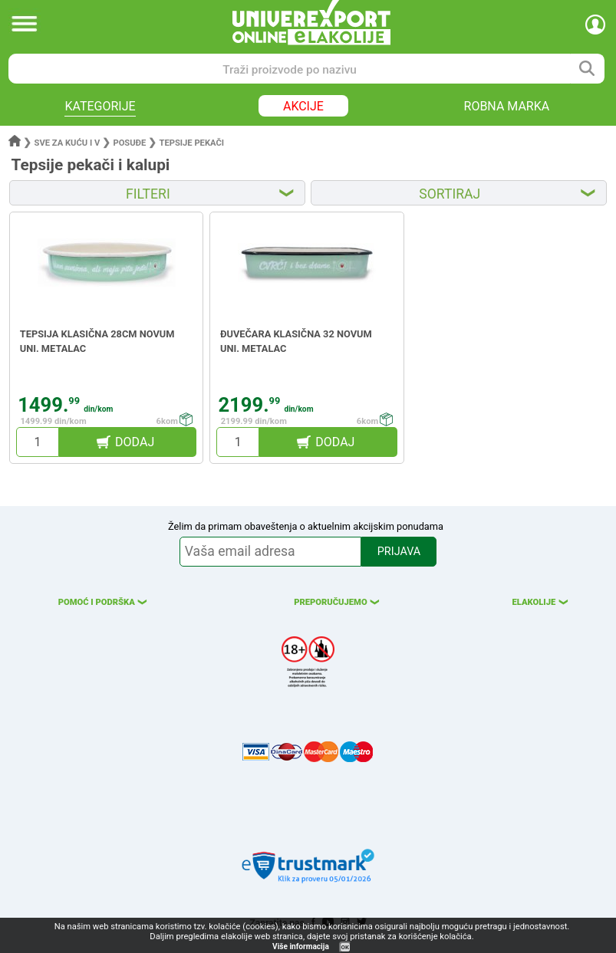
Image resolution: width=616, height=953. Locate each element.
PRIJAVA (398, 551)
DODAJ (134, 442)
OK (345, 947)
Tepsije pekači (191, 143)
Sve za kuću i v (67, 143)
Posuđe (129, 143)
